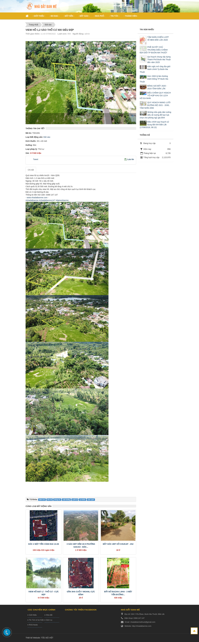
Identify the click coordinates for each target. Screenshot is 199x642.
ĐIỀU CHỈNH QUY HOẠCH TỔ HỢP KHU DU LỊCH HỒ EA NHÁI (155, 95)
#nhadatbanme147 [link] (47, 200)
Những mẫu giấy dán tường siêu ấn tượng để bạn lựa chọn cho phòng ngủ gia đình (155, 115)
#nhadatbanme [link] (32, 200)
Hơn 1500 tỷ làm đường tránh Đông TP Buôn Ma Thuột (154, 79)
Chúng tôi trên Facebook (81, 610)
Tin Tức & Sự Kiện (35, 620)
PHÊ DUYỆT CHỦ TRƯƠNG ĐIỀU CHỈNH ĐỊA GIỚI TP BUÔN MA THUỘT (154, 50)
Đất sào (46, 137)
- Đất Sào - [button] (83, 16)
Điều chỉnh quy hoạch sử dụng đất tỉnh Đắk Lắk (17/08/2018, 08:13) (154, 124)
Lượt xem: (62, 34)
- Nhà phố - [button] (99, 16)
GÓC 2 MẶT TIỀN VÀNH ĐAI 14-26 (43, 544)
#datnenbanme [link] (62, 200)
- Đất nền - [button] (69, 16)
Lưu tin (130, 159)
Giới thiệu (33, 615)
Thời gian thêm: (33, 34)
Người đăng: (78, 34)
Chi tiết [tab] (31, 170)
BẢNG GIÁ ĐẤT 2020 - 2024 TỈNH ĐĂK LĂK (157, 87)
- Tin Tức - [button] (114, 16)
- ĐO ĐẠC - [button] (54, 16)
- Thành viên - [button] (131, 16)
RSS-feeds (33, 625)
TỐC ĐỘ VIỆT (47, 638)
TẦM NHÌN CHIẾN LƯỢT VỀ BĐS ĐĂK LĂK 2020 (158, 38)
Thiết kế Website (33, 638)
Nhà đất (49, 615)
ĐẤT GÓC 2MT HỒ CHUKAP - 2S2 (118, 544)
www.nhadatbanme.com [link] (37, 197)
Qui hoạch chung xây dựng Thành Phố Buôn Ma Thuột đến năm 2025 (159, 59)
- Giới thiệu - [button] (39, 16)
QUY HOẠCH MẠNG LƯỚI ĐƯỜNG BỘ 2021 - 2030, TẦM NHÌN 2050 (155, 105)
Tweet (35, 159)
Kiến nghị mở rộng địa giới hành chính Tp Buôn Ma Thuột (155, 69)
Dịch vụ (49, 620)
